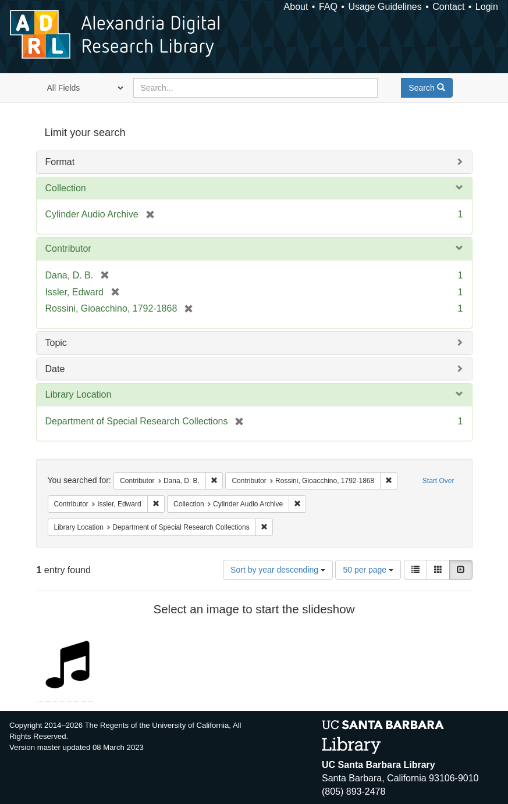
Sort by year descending (277, 569)
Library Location (78, 394)
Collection (65, 188)
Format (60, 162)
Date (55, 369)
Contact (448, 7)
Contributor (68, 248)
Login (486, 7)
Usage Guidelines (384, 7)
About (296, 7)
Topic (56, 343)
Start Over (438, 481)
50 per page (368, 569)
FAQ (328, 7)
